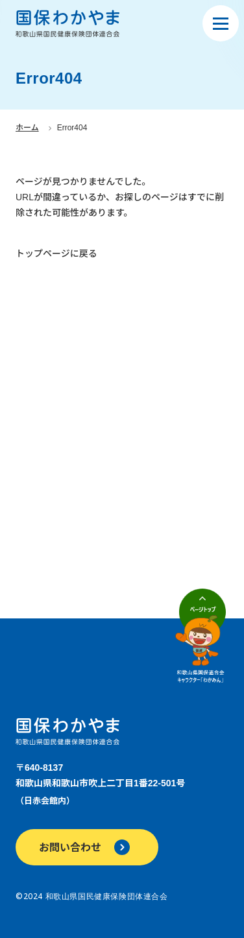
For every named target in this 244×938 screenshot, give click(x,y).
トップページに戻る (56, 253)
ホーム (27, 127)
